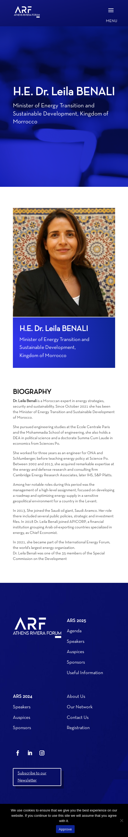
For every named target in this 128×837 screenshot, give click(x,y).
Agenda (74, 631)
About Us (76, 696)
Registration (78, 728)
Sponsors (76, 662)
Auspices (75, 652)
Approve (65, 829)
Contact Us (78, 717)
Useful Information (85, 673)
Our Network (80, 707)
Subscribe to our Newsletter (32, 776)
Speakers (75, 641)
